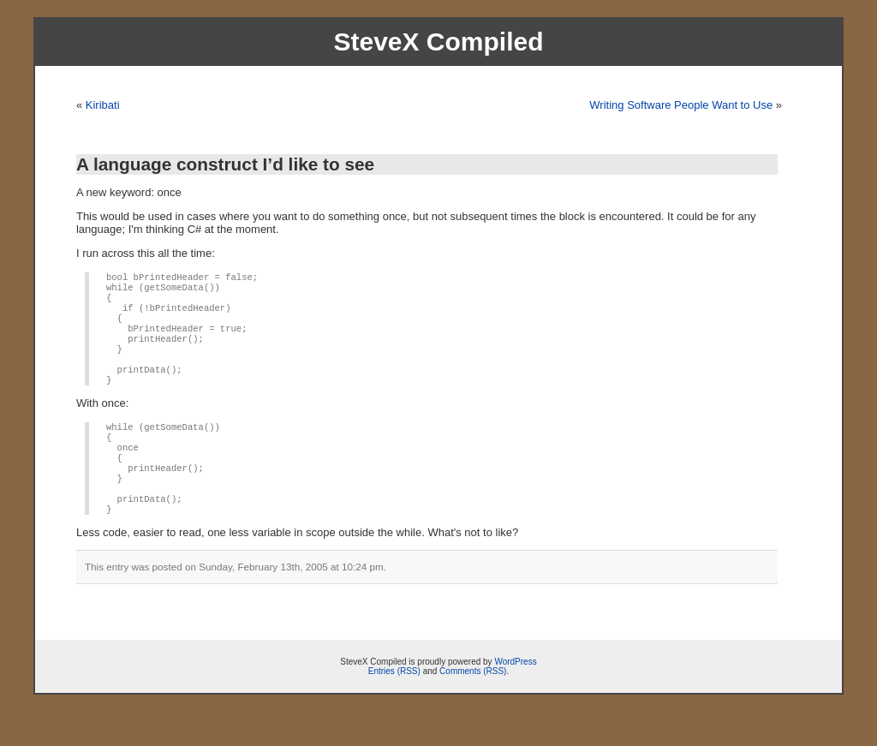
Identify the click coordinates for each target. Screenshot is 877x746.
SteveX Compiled (438, 41)
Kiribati (103, 104)
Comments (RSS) (472, 705)
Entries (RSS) (394, 705)
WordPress (515, 696)
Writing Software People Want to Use (681, 104)
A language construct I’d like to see (225, 164)
